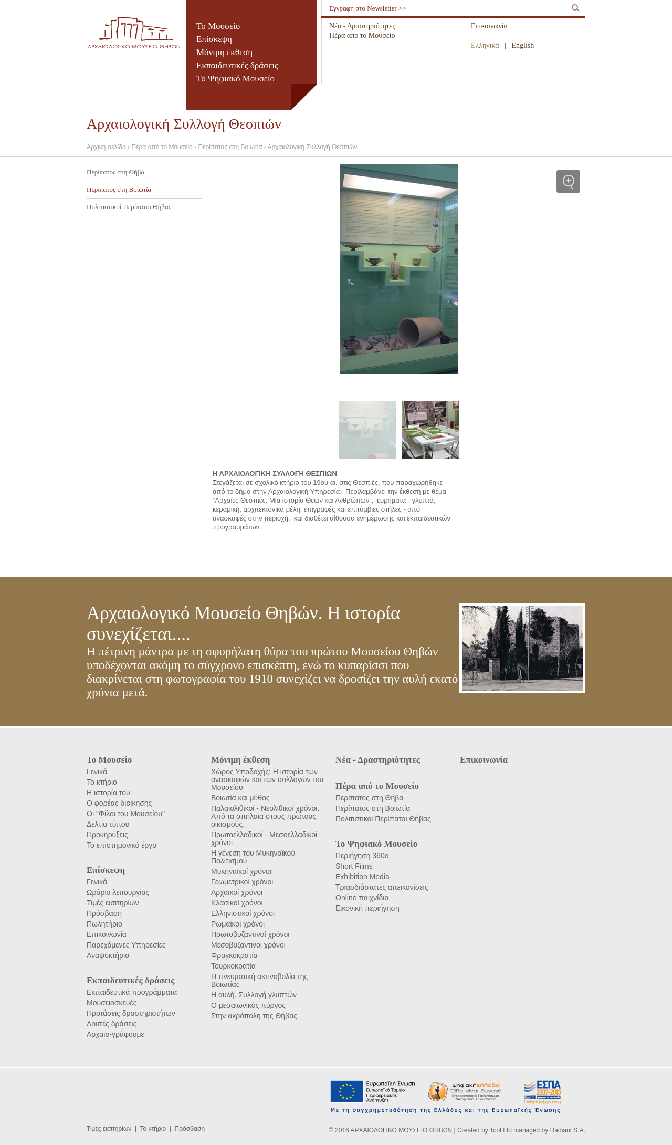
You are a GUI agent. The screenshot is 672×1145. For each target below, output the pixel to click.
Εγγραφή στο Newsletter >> (367, 8)
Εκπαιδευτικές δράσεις (237, 65)
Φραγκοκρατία (234, 955)
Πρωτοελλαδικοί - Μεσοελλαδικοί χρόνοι (264, 838)
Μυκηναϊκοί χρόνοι (241, 871)
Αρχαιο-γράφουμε (115, 1034)
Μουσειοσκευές (111, 1002)
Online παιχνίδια (361, 897)
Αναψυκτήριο (108, 955)
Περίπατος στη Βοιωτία (119, 189)
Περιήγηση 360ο (361, 855)
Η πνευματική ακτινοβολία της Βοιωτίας (259, 980)
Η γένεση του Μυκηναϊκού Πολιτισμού (253, 857)
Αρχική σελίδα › (109, 147)
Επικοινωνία (489, 26)
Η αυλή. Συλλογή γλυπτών (254, 995)
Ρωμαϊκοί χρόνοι (238, 924)
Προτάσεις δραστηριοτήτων (131, 1013)
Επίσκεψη (214, 39)
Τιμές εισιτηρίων (113, 903)
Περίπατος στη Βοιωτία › (232, 147)
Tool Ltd (501, 1130)
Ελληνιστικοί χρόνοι (243, 913)
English (523, 45)
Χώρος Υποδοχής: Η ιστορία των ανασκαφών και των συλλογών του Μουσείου (267, 779)
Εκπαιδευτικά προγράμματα (132, 992)
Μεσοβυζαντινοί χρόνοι (248, 945)
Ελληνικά (485, 45)
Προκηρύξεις (107, 834)
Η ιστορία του (108, 792)
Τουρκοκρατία (233, 966)
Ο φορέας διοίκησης (119, 803)
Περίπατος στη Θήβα (115, 172)
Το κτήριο (102, 782)
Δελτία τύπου (108, 824)
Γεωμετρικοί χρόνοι (242, 882)
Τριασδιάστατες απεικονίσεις (381, 887)
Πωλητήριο (104, 924)
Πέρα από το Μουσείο (362, 35)
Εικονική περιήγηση (367, 908)
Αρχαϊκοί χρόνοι (236, 892)
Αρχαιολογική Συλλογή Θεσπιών (312, 147)
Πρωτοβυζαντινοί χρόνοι (250, 934)
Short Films (354, 866)
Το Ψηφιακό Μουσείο (235, 79)
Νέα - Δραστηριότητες (362, 26)
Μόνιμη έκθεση (224, 52)
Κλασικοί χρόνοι (237, 903)
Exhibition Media (362, 876)
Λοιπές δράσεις (111, 1023)
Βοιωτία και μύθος (240, 798)
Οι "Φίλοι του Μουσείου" (126, 813)
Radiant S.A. (567, 1130)
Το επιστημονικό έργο (121, 845)
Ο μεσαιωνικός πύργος (248, 1005)
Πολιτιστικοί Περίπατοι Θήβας (129, 207)
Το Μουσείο (218, 26)
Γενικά (97, 771)
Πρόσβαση (104, 913)
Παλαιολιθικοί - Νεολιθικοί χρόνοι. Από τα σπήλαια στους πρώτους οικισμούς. (265, 816)
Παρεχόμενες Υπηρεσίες (126, 945)
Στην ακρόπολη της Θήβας (254, 1016)
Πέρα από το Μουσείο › (165, 147)
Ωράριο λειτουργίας (118, 892)
